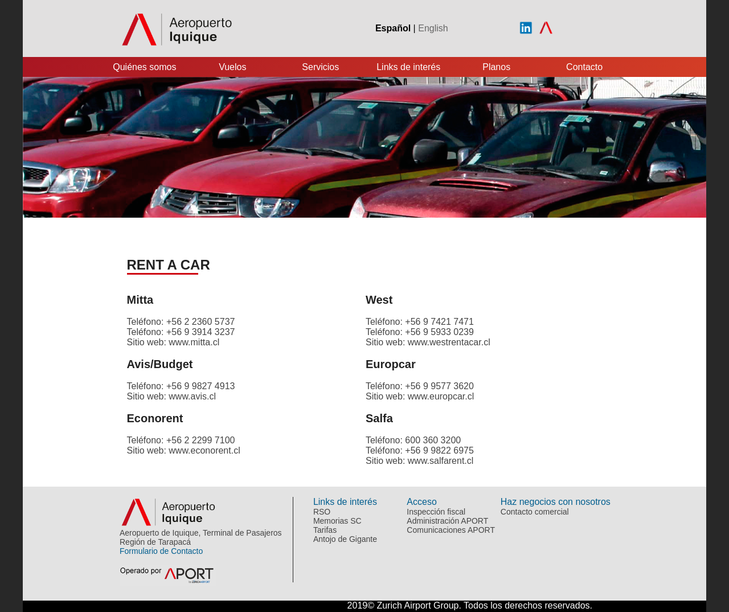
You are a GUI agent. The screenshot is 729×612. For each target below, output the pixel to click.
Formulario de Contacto (161, 551)
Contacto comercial (535, 511)
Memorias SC (337, 520)
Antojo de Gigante (345, 539)
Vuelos (232, 67)
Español (393, 28)
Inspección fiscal (436, 511)
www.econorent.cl (204, 450)
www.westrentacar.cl (449, 342)
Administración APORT (447, 520)
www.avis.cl (192, 396)
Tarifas (325, 530)
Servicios (320, 67)
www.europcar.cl (441, 396)
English (433, 28)
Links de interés (408, 67)
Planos (496, 67)
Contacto (584, 67)
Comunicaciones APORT (451, 530)
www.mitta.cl (194, 342)
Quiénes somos (144, 67)
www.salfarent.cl (441, 461)
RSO (321, 511)
